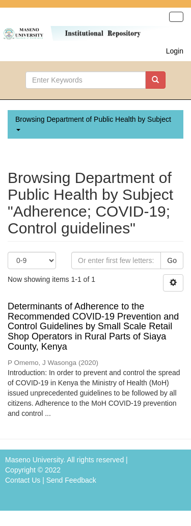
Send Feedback (71, 480)
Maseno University (34, 460)
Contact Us (22, 480)
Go (172, 260)
